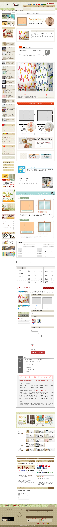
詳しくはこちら (30, 475)
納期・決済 (19, 510)
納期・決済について (6, 221)
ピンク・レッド (6, 139)
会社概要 (18, 512)
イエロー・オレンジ (7, 137)
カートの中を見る (20, 515)
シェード (37, 512)
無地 (4, 127)
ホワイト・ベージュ (7, 135)
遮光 (4, 148)
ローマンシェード (10, 10)
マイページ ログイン (6, 225)
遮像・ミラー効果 (6, 151)
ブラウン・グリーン (7, 141)
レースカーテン (38, 511)
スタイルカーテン (47, 511)
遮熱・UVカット (6, 153)
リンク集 (18, 519)
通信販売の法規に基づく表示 (7, 227)
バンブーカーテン (47, 512)
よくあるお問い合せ (20, 518)
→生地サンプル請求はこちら (40, 390)
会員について (5, 223)
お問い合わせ (5, 228)
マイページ (19, 513)
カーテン (28, 511)
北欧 (4, 130)
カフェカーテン (29, 512)
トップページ (4, 10)
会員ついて (19, 516)
